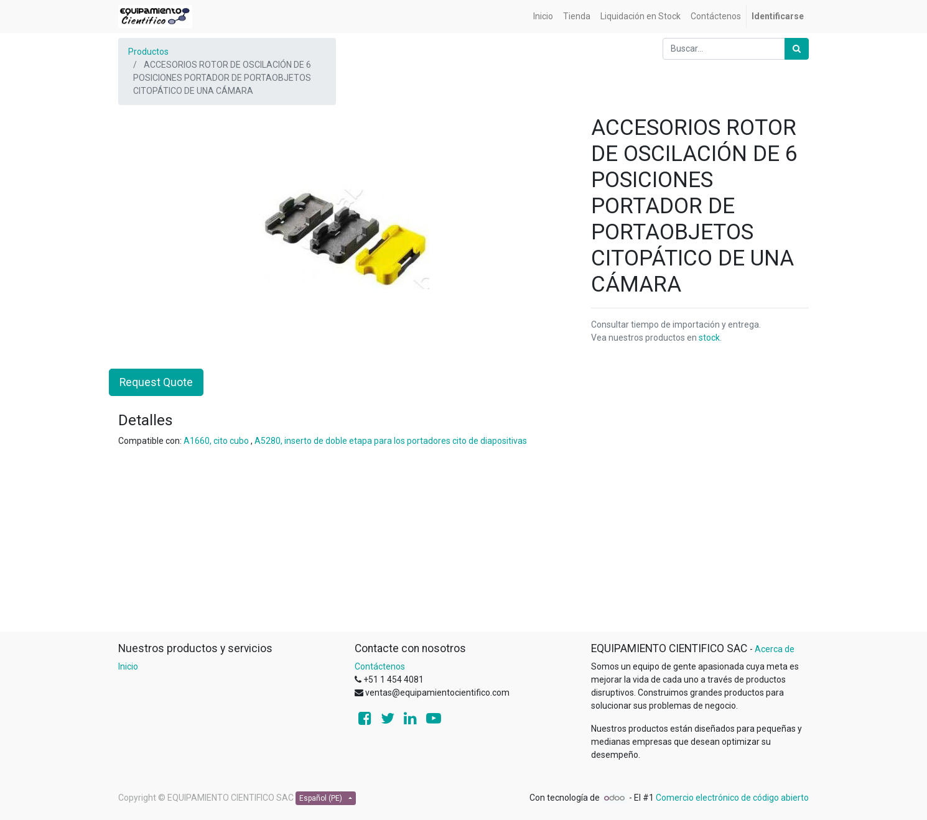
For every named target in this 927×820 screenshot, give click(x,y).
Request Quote (156, 382)
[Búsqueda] (797, 49)
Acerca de (774, 649)
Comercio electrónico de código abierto (732, 798)
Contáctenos (380, 666)
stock (709, 338)
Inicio (128, 666)
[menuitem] (543, 16)
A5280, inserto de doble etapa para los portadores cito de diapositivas (390, 441)
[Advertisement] (463, 545)
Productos (148, 52)
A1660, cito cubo (216, 441)
